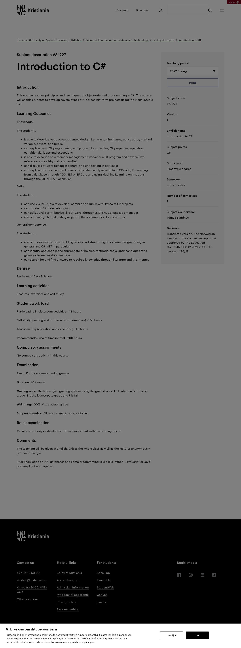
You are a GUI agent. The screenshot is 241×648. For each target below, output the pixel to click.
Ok (197, 635)
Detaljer (171, 635)
